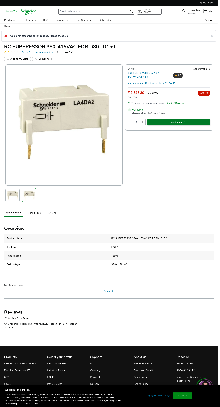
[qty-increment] (142, 122)
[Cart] (205, 11)
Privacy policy (141, 377)
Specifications (13, 212)
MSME (50, 377)
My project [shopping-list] (207, 2)
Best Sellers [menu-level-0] (29, 20)
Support (209, 20)
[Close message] (212, 35)
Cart (211, 11)
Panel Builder (54, 384)
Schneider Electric (143, 363)
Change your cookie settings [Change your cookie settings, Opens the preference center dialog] (157, 395)
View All (108, 291)
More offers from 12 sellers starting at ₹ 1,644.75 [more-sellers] (151, 83)
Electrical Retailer (56, 363)
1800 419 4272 (186, 370)
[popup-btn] (149, 11)
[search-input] (95, 11)
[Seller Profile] (201, 69)
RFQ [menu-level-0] (45, 20)
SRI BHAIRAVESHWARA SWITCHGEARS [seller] (143, 75)
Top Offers (84, 20)
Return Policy (141, 384)
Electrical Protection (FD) (17, 370)
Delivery (94, 384)
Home (7, 25)
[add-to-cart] (178, 122)
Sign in (60, 324)
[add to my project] (17, 59)
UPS (6, 377)
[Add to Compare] (42, 59)
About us (140, 357)
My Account (191, 13)
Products (10, 357)
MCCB (7, 384)
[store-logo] (21, 11)
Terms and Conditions (146, 370)
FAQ (92, 363)
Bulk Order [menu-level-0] (105, 20)
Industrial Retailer (56, 370)
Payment (95, 377)
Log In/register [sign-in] (193, 10)
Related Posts (34, 213)
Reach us (183, 357)
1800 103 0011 (186, 363)
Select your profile (60, 357)
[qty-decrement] (131, 122)
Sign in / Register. (175, 103)
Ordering (95, 370)
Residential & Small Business (20, 363)
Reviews (51, 213)
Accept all (182, 395)
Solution (62, 20)
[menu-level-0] (11, 20)
